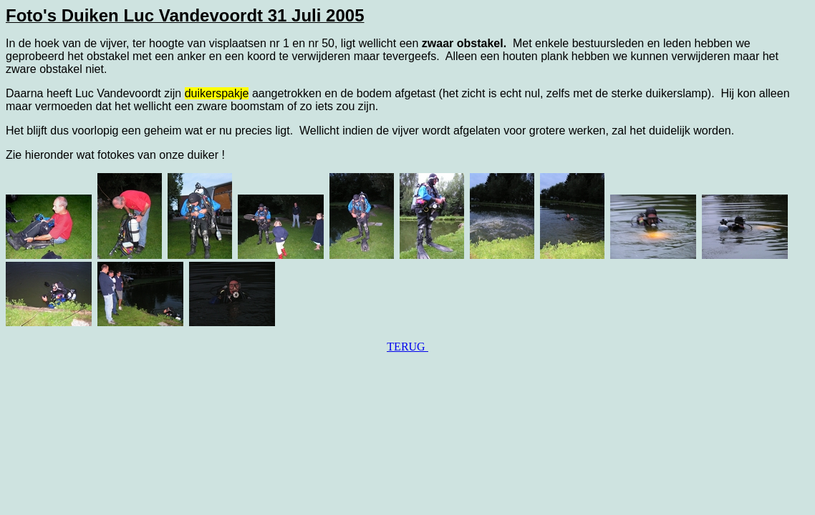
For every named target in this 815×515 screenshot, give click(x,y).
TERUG (407, 346)
